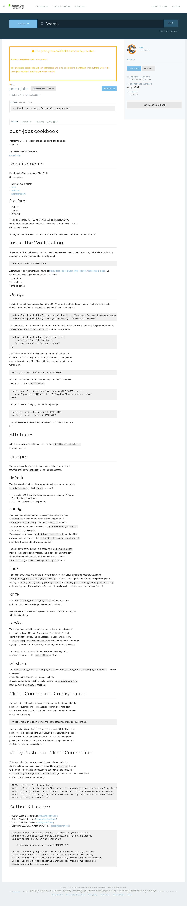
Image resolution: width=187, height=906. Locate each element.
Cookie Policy (105, 900)
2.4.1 (42, 89)
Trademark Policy (118, 900)
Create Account (159, 6)
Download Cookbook (154, 105)
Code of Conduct (57, 900)
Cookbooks (42, 6)
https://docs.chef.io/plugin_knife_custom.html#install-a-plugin (77, 271)
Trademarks (16, 897)
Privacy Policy (92, 900)
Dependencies (27, 122)
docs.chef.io (14, 155)
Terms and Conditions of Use (75, 900)
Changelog (40, 122)
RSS (11, 85)
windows (16, 191)
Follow (109, 89)
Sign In (176, 6)
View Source (134, 68)
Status (130, 900)
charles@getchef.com (46, 824)
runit (14, 187)
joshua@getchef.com (48, 821)
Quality (52, 122)
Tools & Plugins (61, 6)
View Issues (148, 68)
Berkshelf (22, 103)
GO (170, 24)
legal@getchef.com (60, 831)
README (14, 122)
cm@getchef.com (45, 828)
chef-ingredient (18, 194)
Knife (30, 103)
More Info (80, 6)
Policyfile (14, 103)
